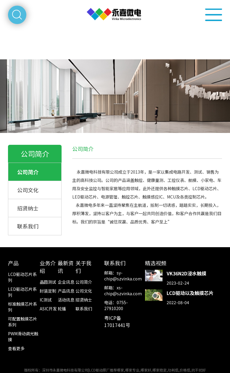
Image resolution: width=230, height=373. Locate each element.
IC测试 (46, 300)
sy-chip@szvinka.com (123, 276)
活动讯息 (66, 300)
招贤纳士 (27, 208)
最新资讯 (66, 266)
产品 (13, 263)
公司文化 (27, 190)
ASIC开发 (48, 309)
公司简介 (27, 172)
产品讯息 (66, 291)
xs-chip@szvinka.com (123, 290)
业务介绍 (48, 266)
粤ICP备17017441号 (117, 321)
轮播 (62, 309)
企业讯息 (66, 282)
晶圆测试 (48, 282)
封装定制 (48, 291)
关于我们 (83, 266)
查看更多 (16, 348)
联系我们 (27, 226)
